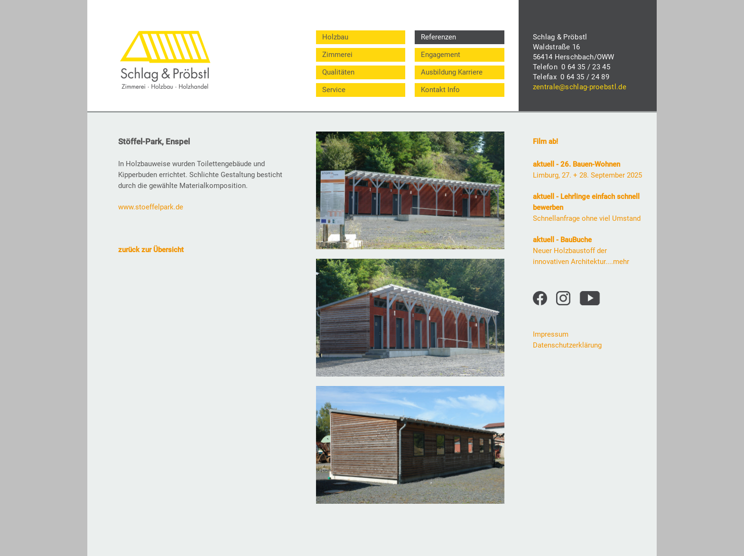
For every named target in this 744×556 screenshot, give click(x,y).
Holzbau (335, 37)
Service (333, 89)
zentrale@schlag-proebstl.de (579, 87)
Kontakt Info (440, 89)
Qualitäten (338, 72)
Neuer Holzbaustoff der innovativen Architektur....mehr (581, 251)
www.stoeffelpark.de (150, 207)
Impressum (550, 334)
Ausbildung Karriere (452, 72)
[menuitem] (360, 37)
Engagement (440, 54)
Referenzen (438, 37)
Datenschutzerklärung (567, 345)
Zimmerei (337, 54)
